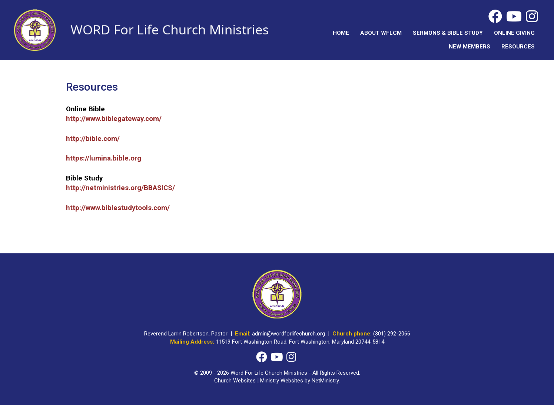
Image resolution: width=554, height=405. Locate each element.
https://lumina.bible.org (103, 158)
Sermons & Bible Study (448, 33)
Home (341, 33)
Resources (518, 46)
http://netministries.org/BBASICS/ (120, 188)
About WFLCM (381, 33)
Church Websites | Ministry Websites (259, 380)
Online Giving (514, 33)
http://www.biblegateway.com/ (114, 119)
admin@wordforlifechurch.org (288, 333)
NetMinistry (325, 380)
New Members (469, 46)
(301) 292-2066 (391, 333)
